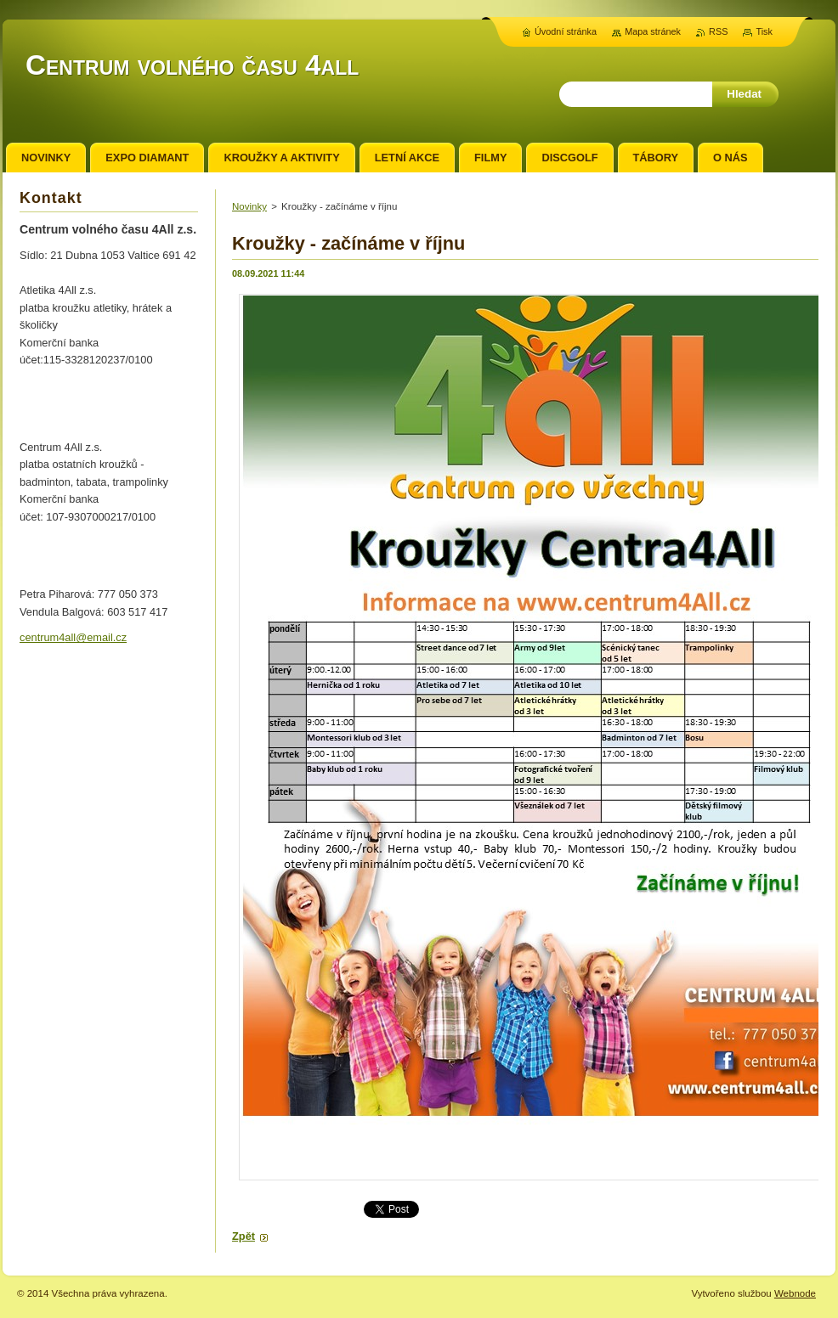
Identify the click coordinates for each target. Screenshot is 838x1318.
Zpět (243, 1236)
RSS (718, 31)
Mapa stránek (653, 31)
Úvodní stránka (566, 31)
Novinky (249, 206)
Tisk (764, 31)
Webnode (795, 1293)
